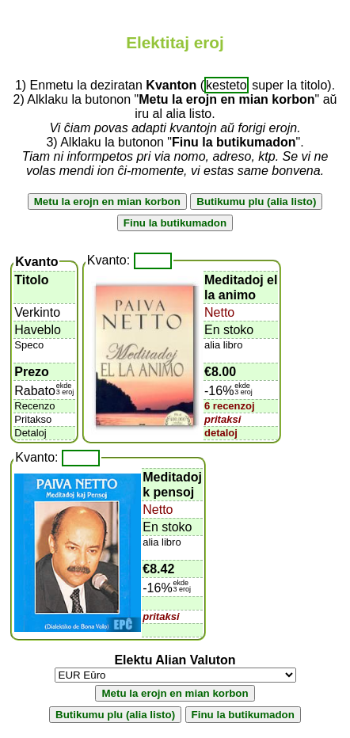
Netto (219, 312)
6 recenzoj (229, 406)
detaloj (221, 433)
